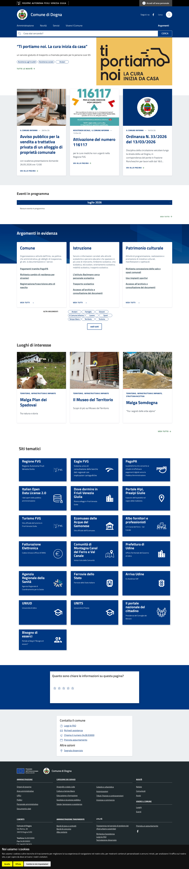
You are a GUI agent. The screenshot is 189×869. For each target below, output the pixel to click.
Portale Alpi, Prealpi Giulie (135, 490)
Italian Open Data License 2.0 (34, 490)
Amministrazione (25, 779)
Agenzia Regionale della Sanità (33, 577)
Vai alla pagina (29, 170)
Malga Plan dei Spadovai (33, 402)
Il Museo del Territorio (93, 399)
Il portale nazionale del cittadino (135, 606)
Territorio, (25, 393)
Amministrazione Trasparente (71, 819)
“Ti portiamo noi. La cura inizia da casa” (52, 46)
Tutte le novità (26, 68)
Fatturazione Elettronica (31, 546)
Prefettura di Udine (135, 546)
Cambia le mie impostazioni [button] (37, 864)
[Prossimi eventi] (170, 202)
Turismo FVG (31, 518)
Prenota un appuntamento (147, 825)
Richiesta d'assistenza (105, 833)
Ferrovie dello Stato (84, 575)
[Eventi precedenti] (19, 202)
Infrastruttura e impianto (43, 393)
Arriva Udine (135, 574)
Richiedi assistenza (73, 730)
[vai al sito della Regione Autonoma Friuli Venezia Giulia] (43, 3)
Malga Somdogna (142, 402)
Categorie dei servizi (66, 779)
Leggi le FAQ (70, 725)
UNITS (78, 603)
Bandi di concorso (64, 828)
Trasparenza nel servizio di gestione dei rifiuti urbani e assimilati (112, 827)
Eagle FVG (81, 461)
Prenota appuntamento (75, 740)
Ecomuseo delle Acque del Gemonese (85, 522)
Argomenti (163, 25)
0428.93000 (79, 735)
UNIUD (27, 603)
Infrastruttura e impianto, (150, 393)
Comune (27, 248)
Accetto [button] (7, 864)
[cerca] (169, 14)
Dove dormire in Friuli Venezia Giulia (86, 492)
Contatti (20, 819)
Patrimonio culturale (144, 248)
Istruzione (82, 248)
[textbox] (93, 688)
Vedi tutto (166, 216)
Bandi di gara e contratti (66, 825)
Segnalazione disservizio (106, 840)
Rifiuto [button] (18, 864)
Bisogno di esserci (30, 634)
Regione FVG (31, 461)
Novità (139, 779)
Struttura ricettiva (135, 396)
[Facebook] (152, 14)
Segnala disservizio (73, 750)
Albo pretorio (62, 832)
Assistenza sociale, (82, 130)
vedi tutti (94, 326)
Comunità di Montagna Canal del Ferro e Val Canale (86, 550)
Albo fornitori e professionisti (137, 520)
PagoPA (131, 461)
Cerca (165, 33)
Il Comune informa (28, 130)
